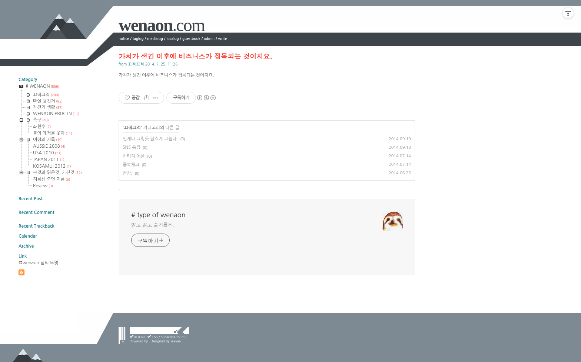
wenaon (162, 25)
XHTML (140, 337)
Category (28, 79)
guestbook (191, 38)
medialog (155, 38)
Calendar (28, 236)
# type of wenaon (158, 215)
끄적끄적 (136, 64)
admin (209, 38)
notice (124, 38)
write (222, 38)
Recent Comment (36, 212)
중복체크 (131, 164)
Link (23, 256)
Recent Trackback (36, 226)
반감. (127, 173)
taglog (138, 38)
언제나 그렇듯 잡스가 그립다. (150, 139)
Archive (26, 246)
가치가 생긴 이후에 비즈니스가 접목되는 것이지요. (195, 56)
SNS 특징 (131, 147)
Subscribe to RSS (173, 337)
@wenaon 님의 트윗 (38, 263)
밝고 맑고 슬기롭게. (152, 225)
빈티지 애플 (134, 156)
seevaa (175, 341)
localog (172, 38)
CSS (155, 337)
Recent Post (31, 199)
